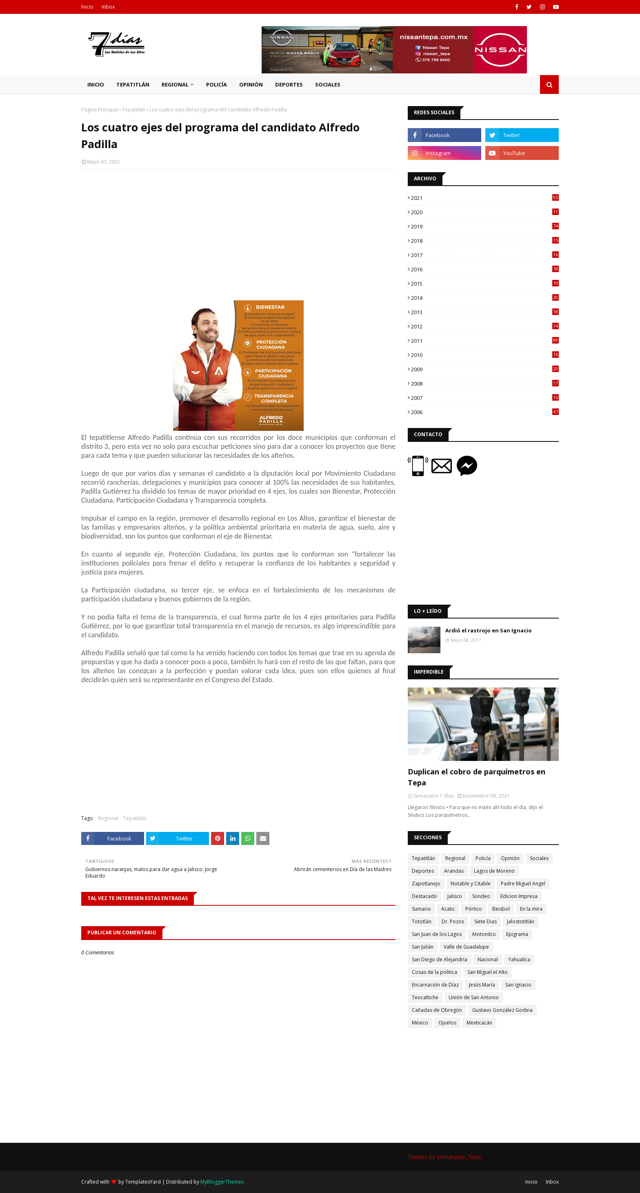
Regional (108, 818)
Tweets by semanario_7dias (444, 1157)
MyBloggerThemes (222, 1181)
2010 (485, 355)
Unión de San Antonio (474, 997)
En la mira (531, 908)
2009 (485, 369)
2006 (485, 412)
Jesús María (482, 984)
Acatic (448, 908)
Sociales (539, 858)
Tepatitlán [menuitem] (132, 84)
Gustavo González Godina (502, 1010)
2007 (485, 397)
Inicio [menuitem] (95, 84)
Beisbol (501, 908)
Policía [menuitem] (216, 84)
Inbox (108, 6)
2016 (485, 269)
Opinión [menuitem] (251, 84)
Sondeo (481, 896)
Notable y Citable (471, 883)
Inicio (87, 6)
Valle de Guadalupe (466, 946)
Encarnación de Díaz (435, 984)
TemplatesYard (143, 1181)
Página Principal (99, 109)
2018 (485, 240)
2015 (485, 283)
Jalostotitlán (520, 921)
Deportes (423, 870)
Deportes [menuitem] (289, 84)
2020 (485, 212)
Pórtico (473, 908)
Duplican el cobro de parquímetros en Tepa (476, 777)
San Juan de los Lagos (437, 934)
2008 (485, 383)
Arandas (454, 870)
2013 (485, 312)
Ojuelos (447, 1022)
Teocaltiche (425, 997)
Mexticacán (479, 1022)
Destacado (424, 896)
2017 (485, 255)
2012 (485, 326)
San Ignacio (518, 984)
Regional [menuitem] (175, 84)
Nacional (488, 959)
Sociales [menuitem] (327, 84)
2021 (485, 198)
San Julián (422, 946)
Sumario (421, 908)
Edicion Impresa (519, 896)
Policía (483, 858)
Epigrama (517, 934)
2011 (485, 340)
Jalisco (454, 896)
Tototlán (421, 921)
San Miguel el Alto (487, 972)
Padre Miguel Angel (523, 883)
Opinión (510, 858)
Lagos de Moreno (494, 870)
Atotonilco (484, 934)
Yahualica (519, 959)
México (420, 1022)
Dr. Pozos (453, 921)
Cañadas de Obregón (437, 1010)
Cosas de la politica (434, 972)
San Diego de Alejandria (439, 959)
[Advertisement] (238, 235)
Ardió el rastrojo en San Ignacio (488, 630)
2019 (485, 226)
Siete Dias (485, 921)
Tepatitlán (133, 109)
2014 (485, 298)
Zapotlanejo (426, 883)
